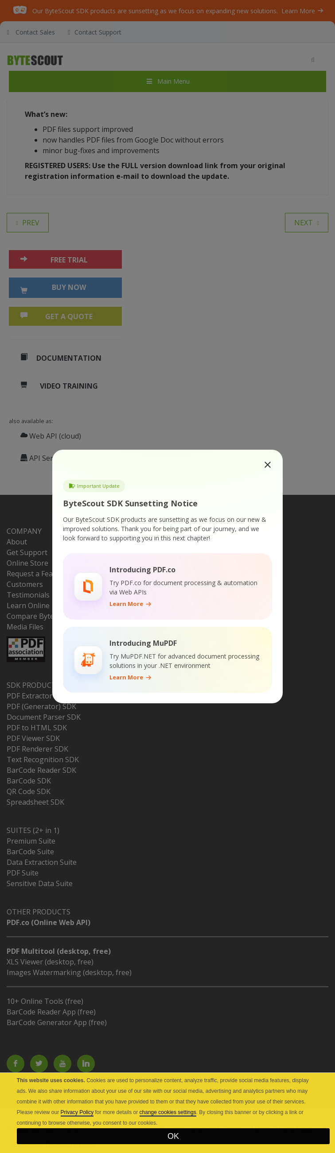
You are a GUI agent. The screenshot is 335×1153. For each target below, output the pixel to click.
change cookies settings (168, 1112)
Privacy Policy (77, 1112)
